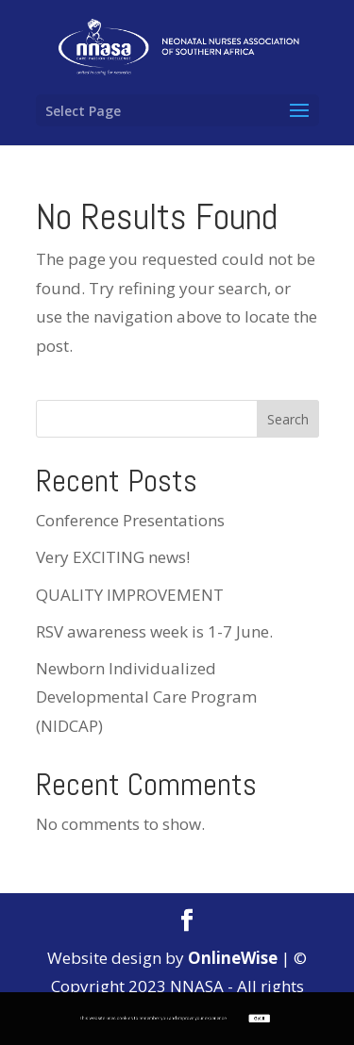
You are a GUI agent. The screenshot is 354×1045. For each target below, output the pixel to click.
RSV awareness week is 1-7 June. (154, 631)
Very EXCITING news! (113, 557)
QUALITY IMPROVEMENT (130, 594)
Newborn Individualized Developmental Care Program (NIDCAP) (146, 697)
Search (288, 419)
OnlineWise (233, 958)
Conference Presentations (130, 520)
